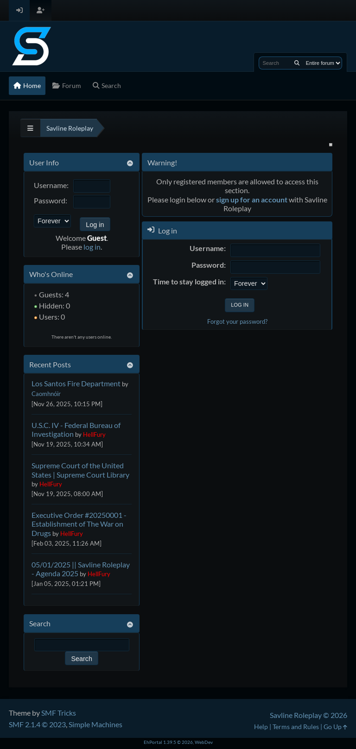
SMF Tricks (58, 712)
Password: (50, 200)
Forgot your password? (237, 321)
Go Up (335, 726)
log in (92, 246)
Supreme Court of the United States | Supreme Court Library (80, 469)
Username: (51, 185)
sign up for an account (251, 199)
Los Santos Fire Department (76, 383)
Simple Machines (95, 724)
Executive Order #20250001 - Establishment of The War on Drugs (79, 523)
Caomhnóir (46, 393)
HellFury (94, 434)
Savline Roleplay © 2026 (308, 715)
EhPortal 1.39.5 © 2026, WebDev (178, 742)
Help (261, 726)
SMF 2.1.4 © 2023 (37, 724)
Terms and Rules (296, 726)
